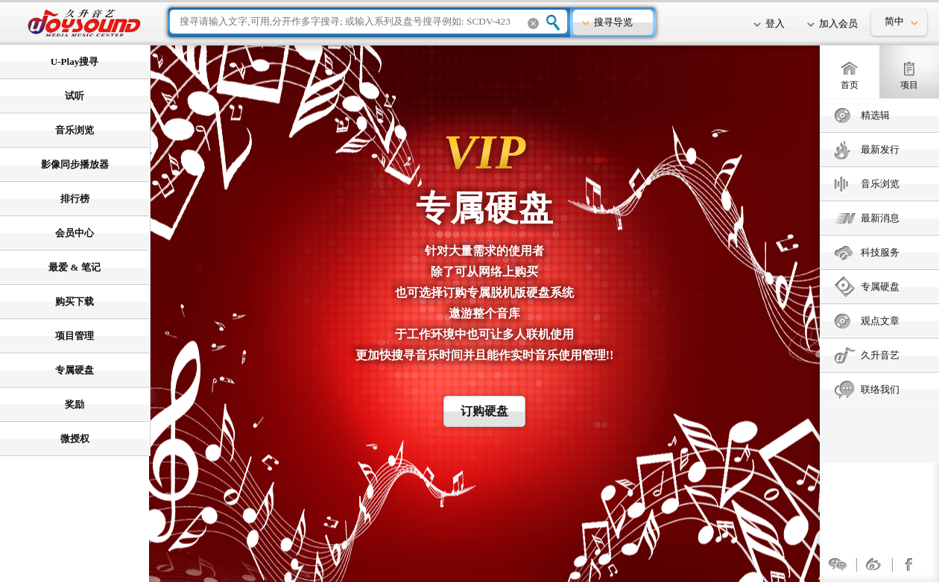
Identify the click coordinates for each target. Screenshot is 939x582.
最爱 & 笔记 (74, 267)
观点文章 (880, 320)
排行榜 (74, 198)
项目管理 (74, 335)
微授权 (74, 438)
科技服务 (880, 252)
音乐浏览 (880, 183)
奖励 (74, 404)
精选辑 (875, 115)
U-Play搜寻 (74, 61)
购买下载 (74, 301)
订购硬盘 (484, 411)
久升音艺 (880, 355)
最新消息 (880, 218)
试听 (74, 95)
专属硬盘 (880, 286)
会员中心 (74, 232)
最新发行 (880, 149)
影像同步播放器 (75, 164)
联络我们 (880, 389)
